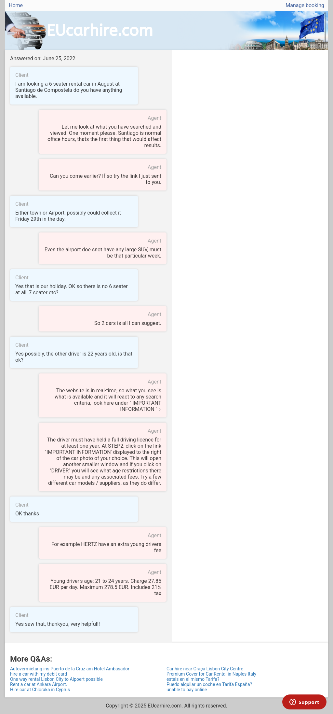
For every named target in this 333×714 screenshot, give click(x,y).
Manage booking (305, 5)
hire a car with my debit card (38, 674)
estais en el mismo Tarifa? (193, 679)
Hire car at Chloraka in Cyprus (40, 689)
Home (16, 5)
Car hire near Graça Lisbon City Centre (204, 668)
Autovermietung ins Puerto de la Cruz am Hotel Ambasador (69, 668)
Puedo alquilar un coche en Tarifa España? (209, 684)
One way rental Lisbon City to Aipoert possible (56, 679)
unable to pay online (186, 689)
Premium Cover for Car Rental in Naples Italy (211, 674)
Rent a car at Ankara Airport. (38, 684)
